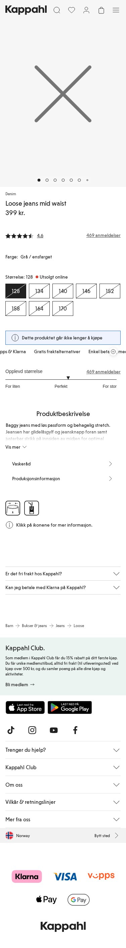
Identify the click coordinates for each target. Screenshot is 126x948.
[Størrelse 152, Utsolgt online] (109, 291)
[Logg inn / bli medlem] (86, 10)
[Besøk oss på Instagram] (32, 730)
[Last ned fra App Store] (25, 707)
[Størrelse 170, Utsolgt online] (62, 308)
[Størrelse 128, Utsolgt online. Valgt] (15, 291)
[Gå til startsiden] (26, 10)
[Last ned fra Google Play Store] (70, 707)
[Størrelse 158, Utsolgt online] (15, 308)
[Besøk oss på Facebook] (75, 730)
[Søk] (56, 10)
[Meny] (116, 10)
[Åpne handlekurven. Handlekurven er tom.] (101, 10)
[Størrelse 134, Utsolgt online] (39, 291)
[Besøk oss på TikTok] (10, 730)
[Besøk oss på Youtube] (53, 730)
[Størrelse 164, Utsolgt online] (39, 308)
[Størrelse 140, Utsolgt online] (62, 291)
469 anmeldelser (103, 371)
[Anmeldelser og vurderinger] (63, 235)
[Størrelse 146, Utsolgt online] (86, 291)
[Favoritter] (71, 10)
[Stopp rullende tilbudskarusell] (113, 351)
